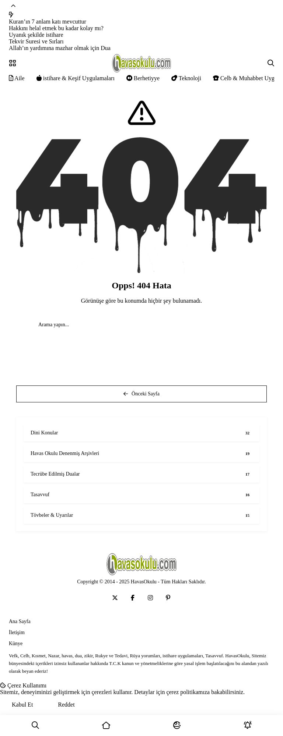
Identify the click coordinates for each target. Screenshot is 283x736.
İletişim (17, 632)
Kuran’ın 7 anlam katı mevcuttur (47, 21)
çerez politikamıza (188, 692)
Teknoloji (186, 78)
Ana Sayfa (20, 621)
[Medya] (115, 597)
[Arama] (271, 63)
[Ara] (35, 725)
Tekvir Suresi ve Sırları (36, 41)
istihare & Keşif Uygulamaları (75, 78)
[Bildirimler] (247, 725)
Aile (17, 78)
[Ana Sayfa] (106, 725)
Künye (15, 643)
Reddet (66, 704)
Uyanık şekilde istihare (36, 35)
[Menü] (12, 63)
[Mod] (177, 725)
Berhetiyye (143, 78)
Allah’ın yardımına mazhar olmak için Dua (60, 48)
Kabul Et (22, 704)
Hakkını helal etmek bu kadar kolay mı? (56, 28)
